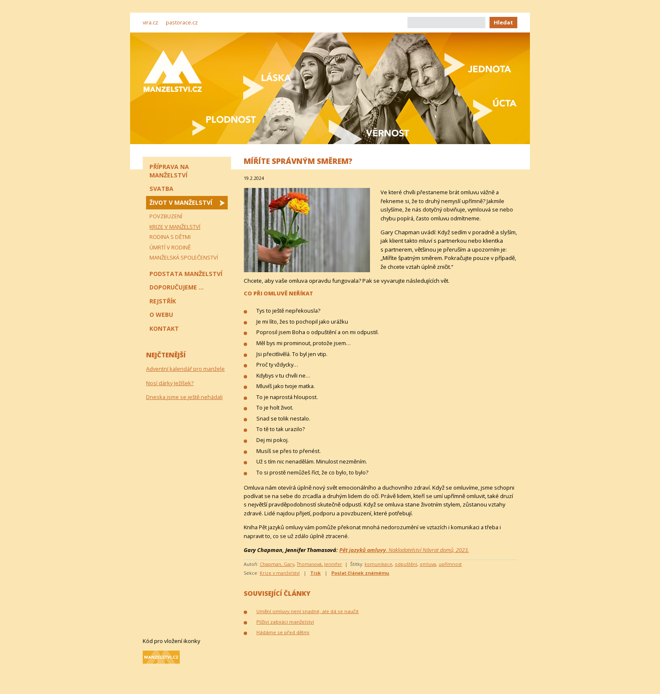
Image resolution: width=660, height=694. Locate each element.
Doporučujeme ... (176, 287)
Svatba (161, 189)
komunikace (378, 564)
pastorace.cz (182, 22)
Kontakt (164, 328)
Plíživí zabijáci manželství (285, 622)
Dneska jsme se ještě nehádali (184, 397)
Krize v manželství (280, 573)
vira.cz (150, 22)
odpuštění (406, 564)
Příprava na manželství (169, 171)
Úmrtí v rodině (170, 247)
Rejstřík (162, 301)
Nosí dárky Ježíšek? (170, 383)
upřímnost (450, 564)
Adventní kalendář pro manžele (185, 368)
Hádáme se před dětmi (282, 632)
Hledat (503, 22)
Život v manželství (180, 202)
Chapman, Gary (277, 564)
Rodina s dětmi (170, 237)
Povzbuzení (165, 216)
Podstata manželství (185, 274)
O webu (161, 315)
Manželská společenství (183, 257)
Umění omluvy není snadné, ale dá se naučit (307, 611)
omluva (428, 564)
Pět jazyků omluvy (362, 550)
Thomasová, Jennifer (319, 564)
